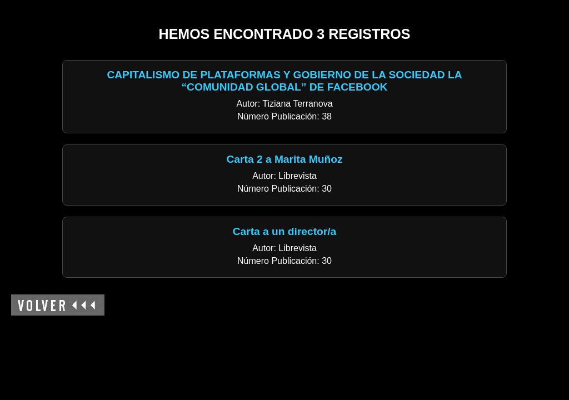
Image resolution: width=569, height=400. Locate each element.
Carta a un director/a (285, 231)
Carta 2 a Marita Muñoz (285, 159)
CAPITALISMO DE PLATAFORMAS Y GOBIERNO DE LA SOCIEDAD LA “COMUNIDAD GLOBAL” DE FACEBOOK (284, 81)
